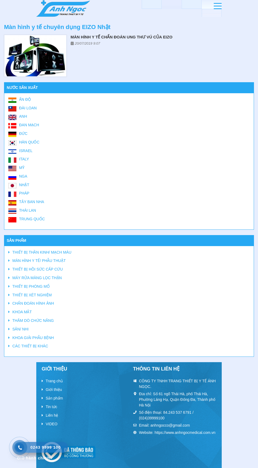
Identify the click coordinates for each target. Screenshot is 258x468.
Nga (23, 176)
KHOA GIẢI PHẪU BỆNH (33, 338)
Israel (26, 151)
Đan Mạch (29, 125)
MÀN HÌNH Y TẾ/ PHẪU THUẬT (39, 260)
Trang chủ (54, 381)
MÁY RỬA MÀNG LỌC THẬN (37, 278)
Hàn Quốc (29, 142)
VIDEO (52, 424)
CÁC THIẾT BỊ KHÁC (30, 346)
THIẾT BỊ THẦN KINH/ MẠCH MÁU (41, 252)
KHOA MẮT (22, 312)
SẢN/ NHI (20, 329)
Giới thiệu (54, 389)
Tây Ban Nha (31, 202)
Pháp (24, 193)
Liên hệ (52, 415)
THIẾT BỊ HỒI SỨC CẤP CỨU (37, 269)
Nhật (24, 185)
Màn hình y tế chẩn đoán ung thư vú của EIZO (122, 37)
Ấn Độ (25, 99)
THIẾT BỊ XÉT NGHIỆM (32, 295)
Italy (24, 159)
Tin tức (51, 407)
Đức (23, 133)
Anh (23, 116)
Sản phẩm (54, 398)
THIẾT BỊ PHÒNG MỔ (31, 286)
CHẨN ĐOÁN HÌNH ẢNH (33, 303)
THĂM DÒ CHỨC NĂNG (33, 320)
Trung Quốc (32, 219)
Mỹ (21, 167)
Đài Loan (28, 108)
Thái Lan (27, 210)
